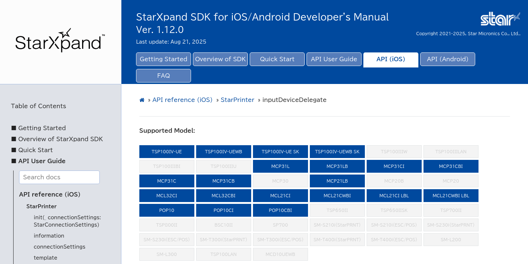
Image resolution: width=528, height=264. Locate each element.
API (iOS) (391, 59)
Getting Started (163, 59)
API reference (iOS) (50, 194)
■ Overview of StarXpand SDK (57, 139)
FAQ (163, 75)
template (45, 258)
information (49, 236)
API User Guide (334, 59)
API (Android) (448, 59)
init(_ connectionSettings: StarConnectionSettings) (67, 221)
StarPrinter (41, 206)
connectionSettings (59, 247)
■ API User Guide (38, 161)
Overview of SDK (220, 59)
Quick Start (277, 59)
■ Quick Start (32, 150)
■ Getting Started (38, 128)
